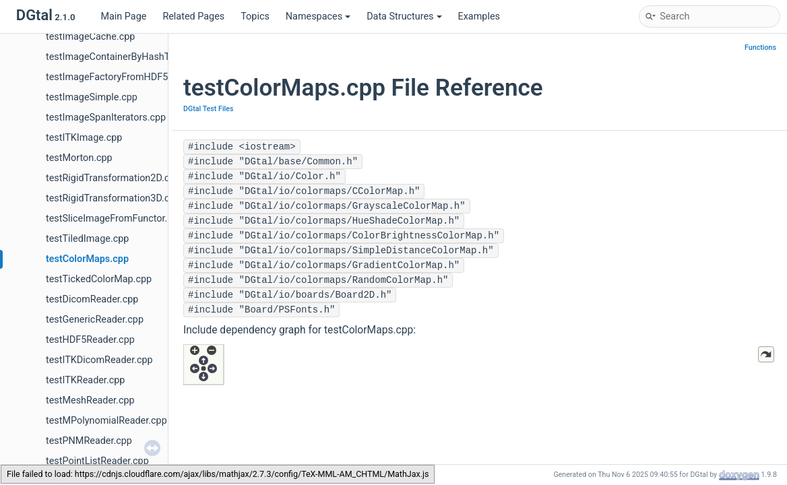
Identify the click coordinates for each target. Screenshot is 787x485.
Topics (255, 16)
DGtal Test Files (208, 108)
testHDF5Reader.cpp (90, 340)
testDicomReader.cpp (92, 299)
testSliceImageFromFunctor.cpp (114, 218)
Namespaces (318, 16)
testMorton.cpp (79, 158)
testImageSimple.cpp (91, 97)
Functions (760, 47)
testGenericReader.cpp (95, 319)
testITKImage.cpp (84, 137)
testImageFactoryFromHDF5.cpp (116, 77)
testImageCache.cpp (90, 36)
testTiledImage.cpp (87, 239)
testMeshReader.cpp (90, 400)
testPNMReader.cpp (89, 441)
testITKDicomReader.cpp (99, 360)
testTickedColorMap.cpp (99, 279)
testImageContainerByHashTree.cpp (123, 57)
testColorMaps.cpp (87, 259)
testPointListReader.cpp (97, 461)
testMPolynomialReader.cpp (106, 420)
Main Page (123, 16)
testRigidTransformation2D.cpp (113, 178)
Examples (479, 16)
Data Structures (404, 16)
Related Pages (193, 16)
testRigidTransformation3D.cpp (113, 198)
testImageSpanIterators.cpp (106, 117)
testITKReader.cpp (85, 380)
